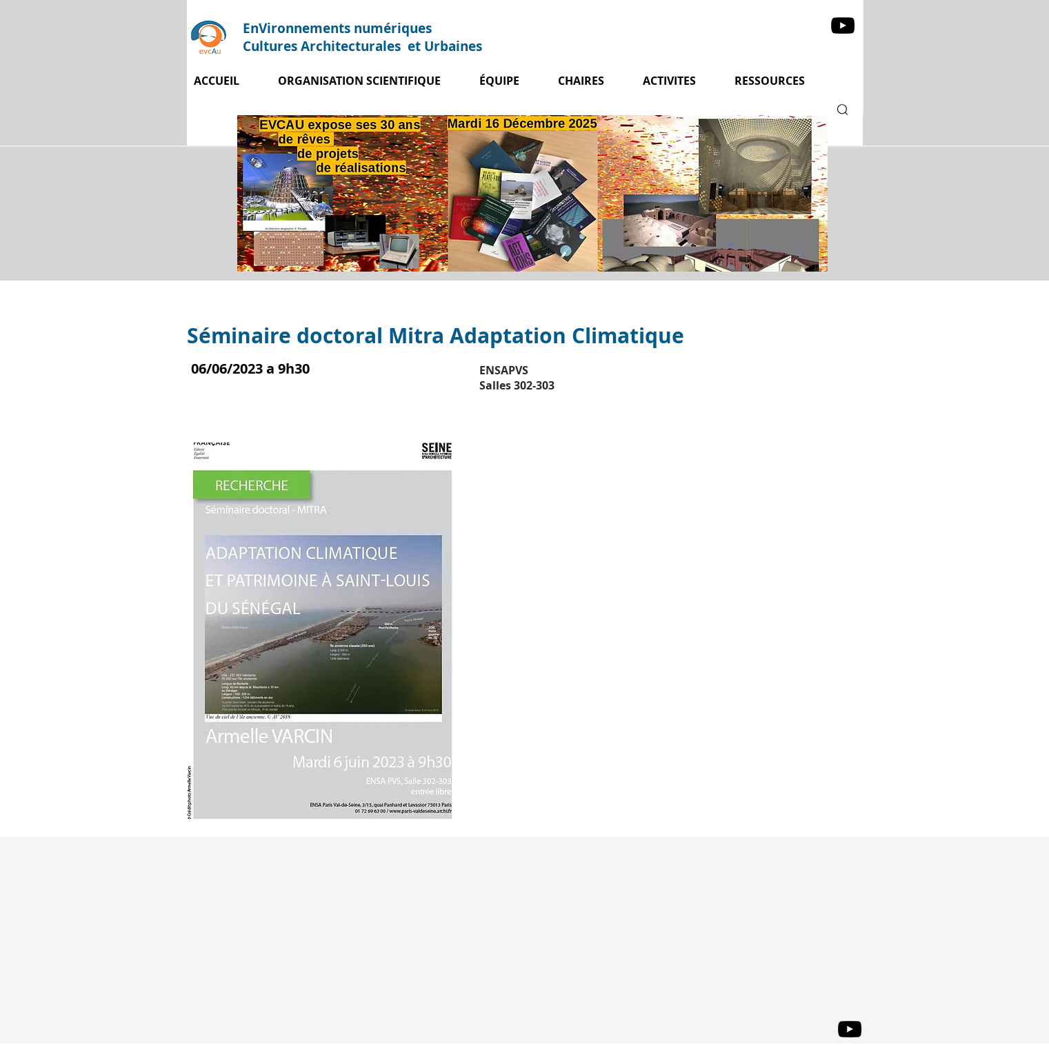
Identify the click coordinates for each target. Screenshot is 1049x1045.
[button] (678, 81)
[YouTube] (842, 25)
